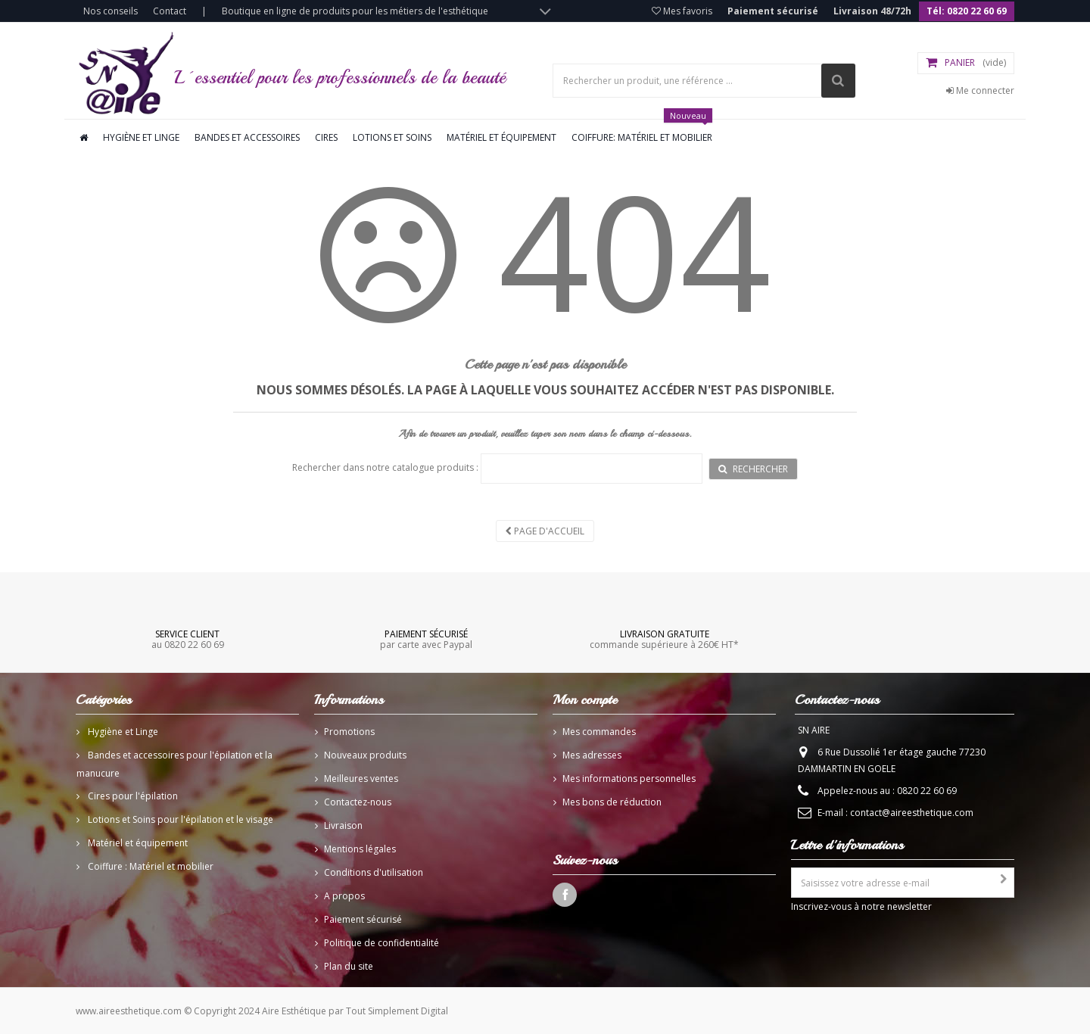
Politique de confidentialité (381, 942)
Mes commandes (599, 731)
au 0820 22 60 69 (187, 639)
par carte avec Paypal (426, 639)
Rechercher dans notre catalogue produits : (385, 467)
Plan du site (348, 966)
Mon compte (585, 699)
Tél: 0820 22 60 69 (966, 11)
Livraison (343, 825)
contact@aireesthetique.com (911, 812)
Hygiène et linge (141, 137)
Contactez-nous (357, 802)
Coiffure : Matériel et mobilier (149, 866)
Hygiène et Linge (122, 731)
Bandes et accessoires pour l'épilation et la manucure (174, 764)
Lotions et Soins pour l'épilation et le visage (179, 819)
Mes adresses (591, 755)
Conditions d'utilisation (373, 872)
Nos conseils (110, 11)
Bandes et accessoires (247, 137)
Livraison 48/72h (872, 11)
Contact (169, 11)
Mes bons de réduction (612, 802)
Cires (326, 137)
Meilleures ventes (361, 778)
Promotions (349, 731)
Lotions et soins (392, 137)
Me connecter (980, 90)
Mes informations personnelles (629, 778)
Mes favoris (682, 11)
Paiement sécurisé (772, 11)
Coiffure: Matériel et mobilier (641, 132)
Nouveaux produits (365, 755)
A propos (344, 895)
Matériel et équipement (501, 137)
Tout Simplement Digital (397, 1010)
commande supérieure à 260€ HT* (664, 639)
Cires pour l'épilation (132, 796)
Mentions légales (360, 848)
